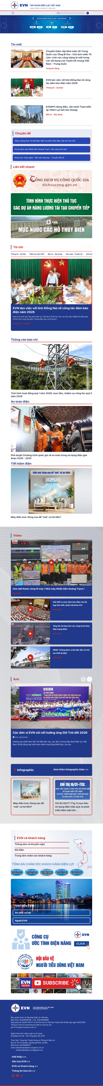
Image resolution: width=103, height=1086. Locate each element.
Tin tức (18, 247)
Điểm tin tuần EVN (37, 254)
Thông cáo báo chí (24, 339)
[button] (99, 25)
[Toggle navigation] (13, 13)
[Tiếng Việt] (35, 5)
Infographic (25, 770)
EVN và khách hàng (31, 838)
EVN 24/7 (17, 593)
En (90, 13)
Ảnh (16, 679)
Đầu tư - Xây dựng (54, 114)
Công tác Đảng (52, 68)
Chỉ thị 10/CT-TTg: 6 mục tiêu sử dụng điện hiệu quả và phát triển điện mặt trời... (72, 807)
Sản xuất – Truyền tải (74, 254)
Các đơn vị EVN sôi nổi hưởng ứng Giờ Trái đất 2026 (50, 732)
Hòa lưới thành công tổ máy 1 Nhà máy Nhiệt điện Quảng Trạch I (48, 588)
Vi (88, 13)
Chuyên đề (23, 133)
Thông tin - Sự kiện (54, 88)
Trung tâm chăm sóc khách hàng (33, 855)
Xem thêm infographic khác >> (70, 769)
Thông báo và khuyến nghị (30, 844)
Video (17, 535)
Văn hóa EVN (24, 905)
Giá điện (19, 849)
